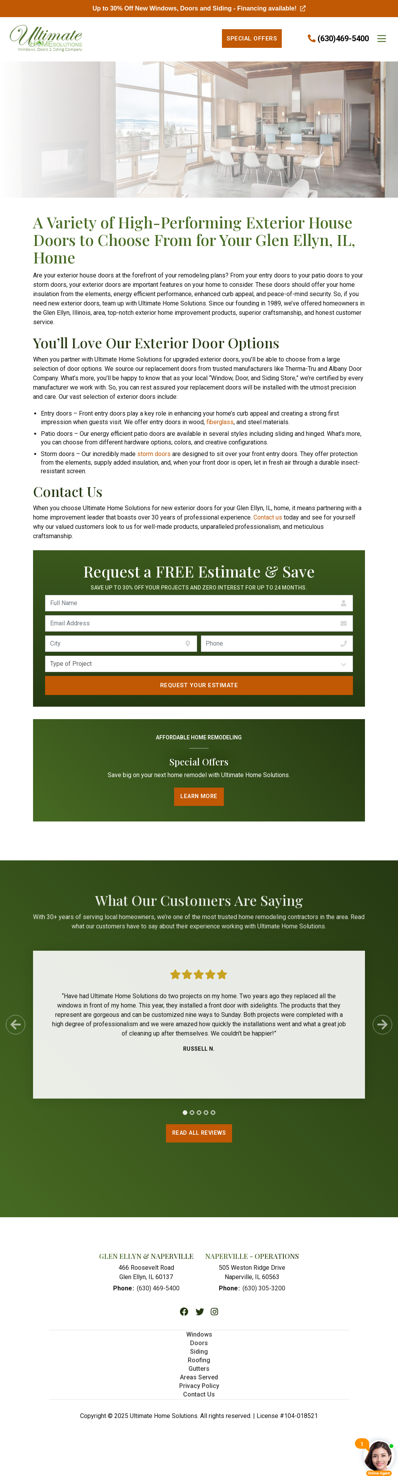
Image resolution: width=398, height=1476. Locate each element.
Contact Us (199, 1398)
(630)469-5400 (343, 38)
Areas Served (199, 1381)
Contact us (267, 517)
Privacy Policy (199, 1390)
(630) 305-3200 (264, 1289)
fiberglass (220, 422)
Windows (199, 1338)
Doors (199, 1347)
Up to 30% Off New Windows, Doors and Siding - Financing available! (199, 8)
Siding (199, 1355)
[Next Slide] (382, 1028)
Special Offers (252, 38)
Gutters (199, 1372)
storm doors (154, 454)
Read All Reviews (199, 1134)
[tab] (185, 1116)
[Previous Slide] (15, 1028)
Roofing (199, 1364)
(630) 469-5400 (158, 1289)
